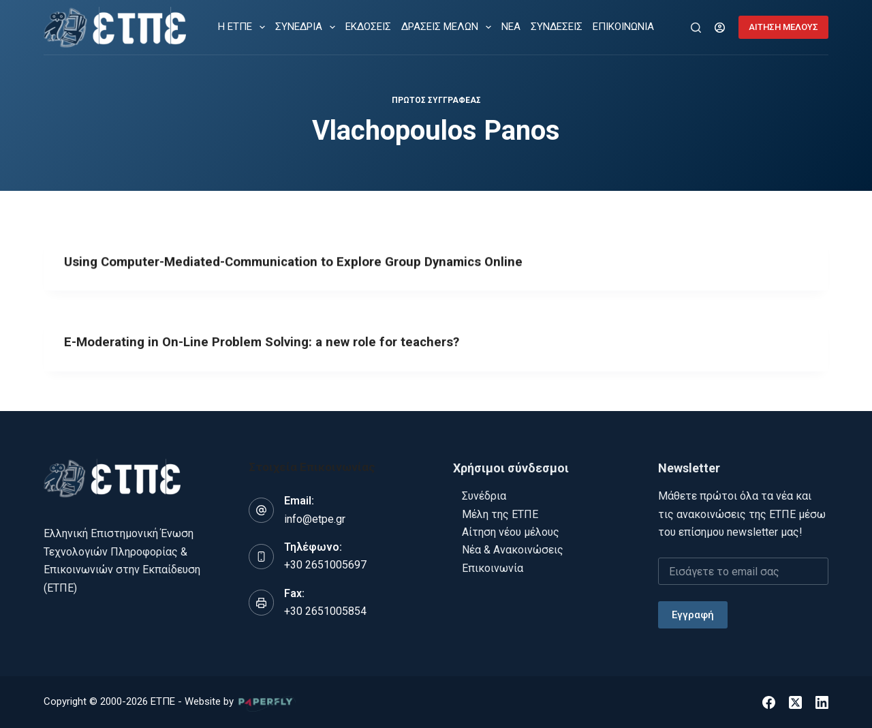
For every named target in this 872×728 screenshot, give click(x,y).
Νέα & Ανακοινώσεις (512, 549)
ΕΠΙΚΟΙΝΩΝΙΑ (623, 26)
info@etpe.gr (314, 518)
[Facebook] (768, 701)
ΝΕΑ (510, 26)
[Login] (720, 27)
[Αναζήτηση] (696, 27)
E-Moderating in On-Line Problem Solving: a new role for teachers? (272, 346)
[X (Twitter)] (795, 701)
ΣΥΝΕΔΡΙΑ (308, 27)
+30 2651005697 (325, 564)
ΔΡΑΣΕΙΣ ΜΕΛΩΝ (449, 27)
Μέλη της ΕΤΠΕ (500, 513)
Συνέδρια (484, 495)
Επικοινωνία (492, 567)
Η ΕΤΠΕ (244, 27)
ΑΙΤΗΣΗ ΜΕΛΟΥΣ (783, 27)
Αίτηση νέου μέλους (510, 531)
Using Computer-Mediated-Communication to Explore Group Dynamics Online (305, 262)
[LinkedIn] (821, 701)
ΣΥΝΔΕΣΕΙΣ (556, 26)
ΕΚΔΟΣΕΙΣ (368, 26)
